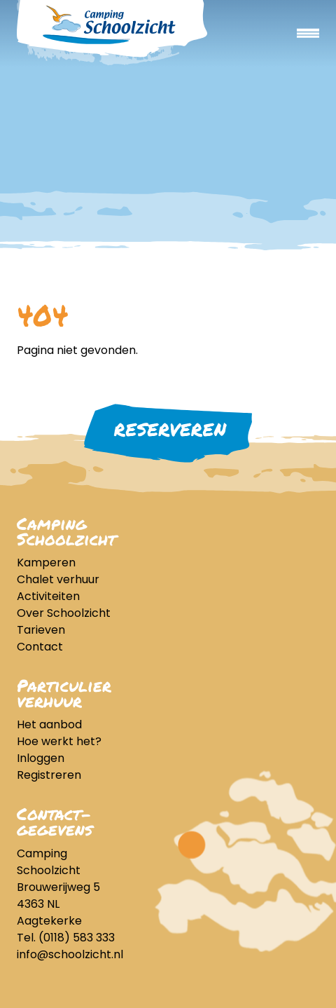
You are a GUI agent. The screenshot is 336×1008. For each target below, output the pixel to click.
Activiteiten (48, 596)
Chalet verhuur (58, 579)
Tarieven (41, 630)
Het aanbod (49, 724)
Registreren (49, 775)
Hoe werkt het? (59, 741)
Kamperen (46, 562)
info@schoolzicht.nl (70, 954)
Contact (40, 647)
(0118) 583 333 (76, 937)
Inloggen (40, 758)
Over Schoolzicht (64, 613)
